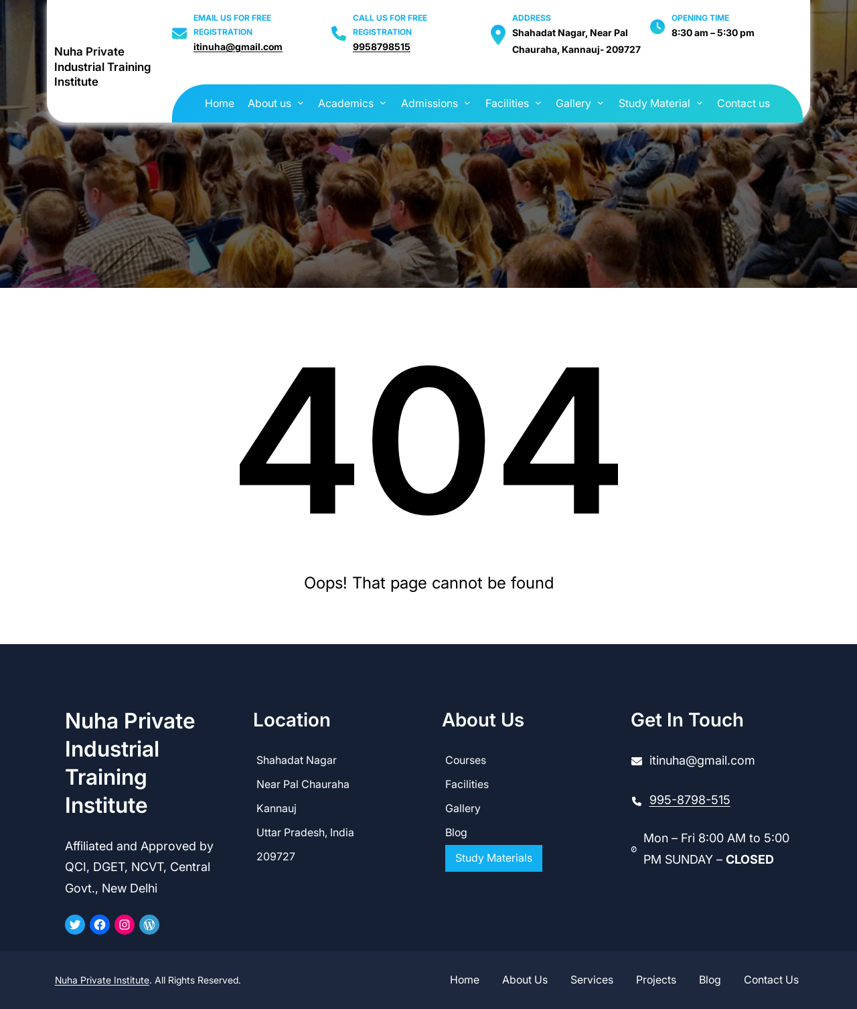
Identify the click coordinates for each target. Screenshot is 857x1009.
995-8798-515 (689, 800)
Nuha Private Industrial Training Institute (102, 66)
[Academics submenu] (383, 102)
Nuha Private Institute (102, 980)
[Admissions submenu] (467, 102)
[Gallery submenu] (600, 102)
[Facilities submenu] (538, 102)
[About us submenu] (300, 102)
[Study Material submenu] (699, 102)
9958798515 (381, 46)
